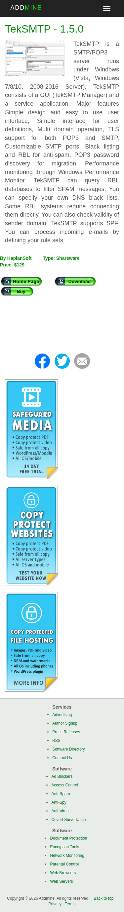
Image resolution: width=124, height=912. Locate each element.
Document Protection (68, 838)
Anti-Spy (58, 802)
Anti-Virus (59, 811)
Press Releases (66, 732)
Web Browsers (63, 872)
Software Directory (68, 749)
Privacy (55, 904)
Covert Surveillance (68, 819)
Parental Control (64, 864)
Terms (70, 904)
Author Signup (64, 723)
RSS (56, 740)
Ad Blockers (61, 776)
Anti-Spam (60, 793)
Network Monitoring (67, 855)
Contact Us (62, 758)
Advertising (62, 714)
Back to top (103, 898)
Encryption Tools (64, 847)
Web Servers (61, 881)
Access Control (64, 785)
